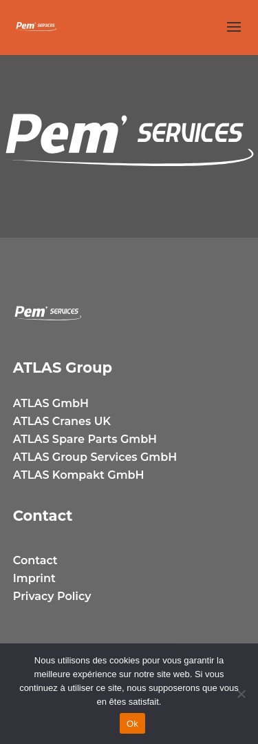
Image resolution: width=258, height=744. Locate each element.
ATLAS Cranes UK (62, 421)
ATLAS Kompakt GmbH (78, 475)
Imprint (34, 578)
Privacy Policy (52, 596)
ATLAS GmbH (51, 403)
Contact (35, 560)
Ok (132, 724)
